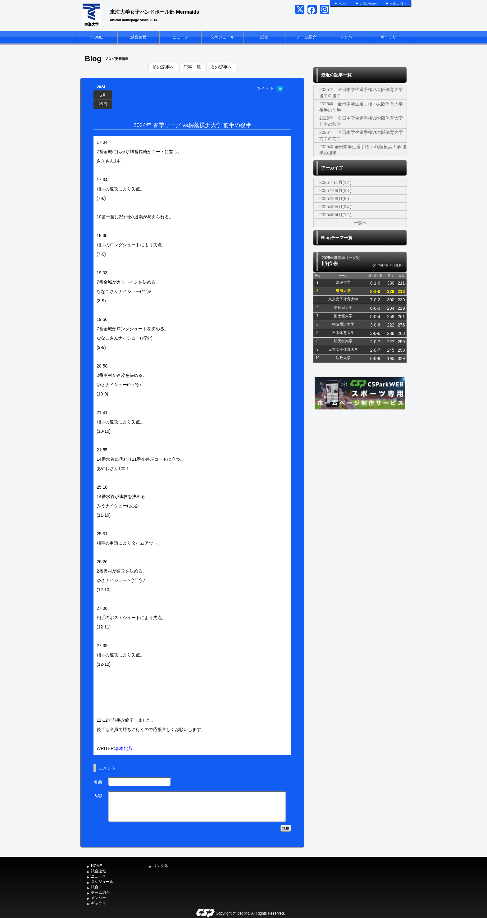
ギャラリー (390, 37)
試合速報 (138, 37)
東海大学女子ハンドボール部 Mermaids (154, 12)
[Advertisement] (360, 457)
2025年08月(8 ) (334, 198)
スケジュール (222, 37)
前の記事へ (163, 67)
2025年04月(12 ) (335, 214)
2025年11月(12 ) (335, 182)
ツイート (265, 88)
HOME (97, 37)
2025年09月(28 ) (335, 190)
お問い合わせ (368, 3)
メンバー (348, 37)
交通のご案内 (398, 3)
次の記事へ (221, 67)
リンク (343, 3)
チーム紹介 (306, 37)
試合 (264, 37)
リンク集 (160, 866)
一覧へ (360, 222)
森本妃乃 (123, 748)
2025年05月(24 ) (335, 206)
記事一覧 (192, 67)
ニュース (180, 37)
